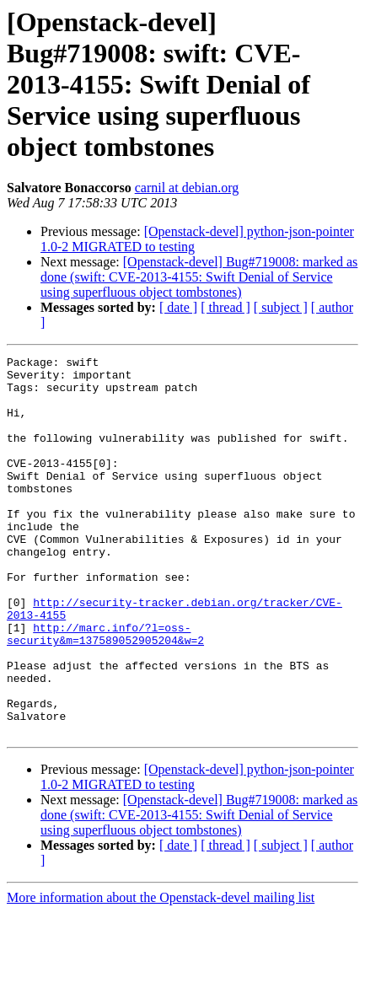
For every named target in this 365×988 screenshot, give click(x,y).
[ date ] (178, 307)
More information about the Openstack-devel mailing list (160, 973)
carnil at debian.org (187, 187)
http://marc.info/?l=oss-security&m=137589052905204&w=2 (105, 690)
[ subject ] (281, 307)
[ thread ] (225, 307)
